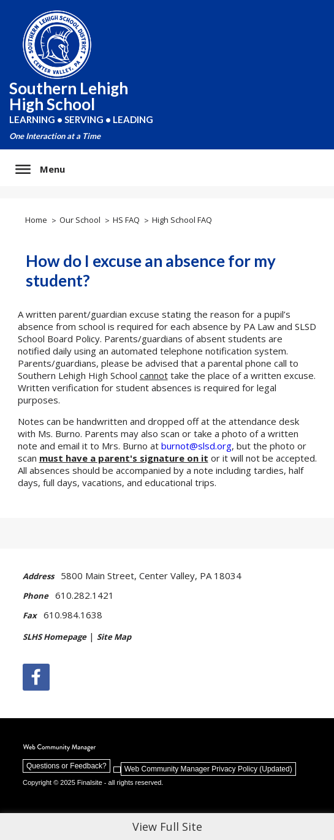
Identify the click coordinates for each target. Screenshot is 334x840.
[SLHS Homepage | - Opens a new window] (58, 642)
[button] (40, 169)
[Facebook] (36, 677)
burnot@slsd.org (196, 446)
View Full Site (167, 826)
